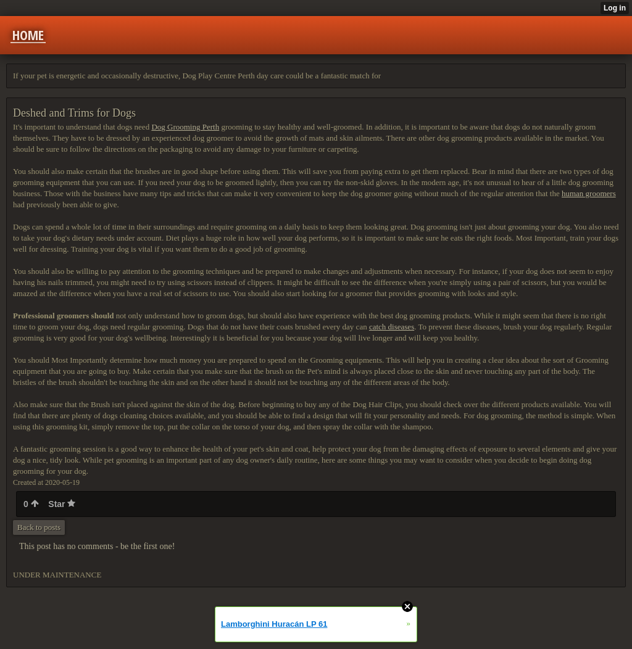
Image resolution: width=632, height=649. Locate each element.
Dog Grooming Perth (185, 126)
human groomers (589, 193)
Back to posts (38, 527)
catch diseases (391, 326)
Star (61, 504)
